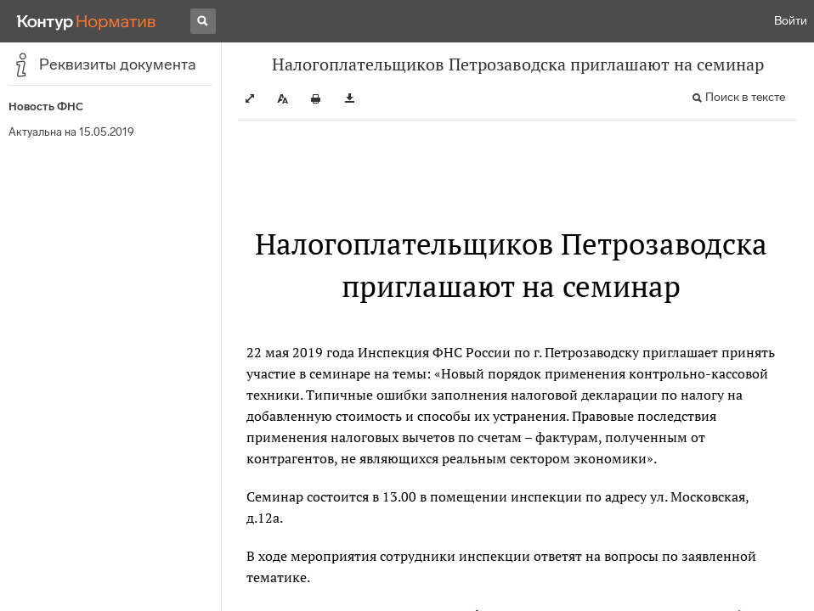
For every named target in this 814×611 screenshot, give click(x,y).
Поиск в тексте (745, 97)
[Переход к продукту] (86, 21)
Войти (790, 21)
